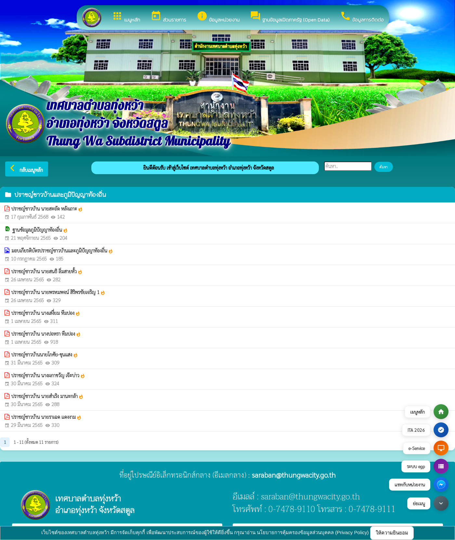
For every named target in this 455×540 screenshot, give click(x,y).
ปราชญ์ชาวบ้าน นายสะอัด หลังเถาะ (47, 208)
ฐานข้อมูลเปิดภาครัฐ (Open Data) (290, 16)
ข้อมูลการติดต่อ (362, 16)
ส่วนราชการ (168, 16)
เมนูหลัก (126, 16)
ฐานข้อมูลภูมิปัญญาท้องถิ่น (40, 229)
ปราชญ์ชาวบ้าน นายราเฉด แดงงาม (46, 417)
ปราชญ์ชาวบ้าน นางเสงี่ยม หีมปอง (45, 313)
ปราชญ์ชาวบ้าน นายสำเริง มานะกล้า (47, 396)
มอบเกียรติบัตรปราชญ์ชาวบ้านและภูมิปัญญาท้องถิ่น (62, 250)
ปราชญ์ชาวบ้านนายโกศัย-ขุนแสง (44, 354)
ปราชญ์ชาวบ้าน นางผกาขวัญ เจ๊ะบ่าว (48, 375)
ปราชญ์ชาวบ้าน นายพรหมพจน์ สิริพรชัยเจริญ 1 (58, 292)
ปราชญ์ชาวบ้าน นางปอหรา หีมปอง (46, 333)
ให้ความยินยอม (392, 532)
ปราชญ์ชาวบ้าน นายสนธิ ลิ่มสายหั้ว (47, 271)
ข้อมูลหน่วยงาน (218, 16)
